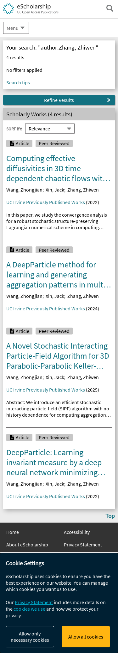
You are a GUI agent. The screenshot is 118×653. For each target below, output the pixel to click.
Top (110, 515)
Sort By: (14, 128)
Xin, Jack (55, 190)
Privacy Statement (83, 544)
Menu (13, 28)
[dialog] (59, 603)
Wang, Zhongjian (24, 190)
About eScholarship (27, 544)
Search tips (18, 82)
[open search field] (110, 8)
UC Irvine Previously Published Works (45, 202)
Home (12, 532)
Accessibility (77, 532)
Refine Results (59, 100)
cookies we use (29, 609)
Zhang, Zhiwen (83, 190)
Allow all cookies (85, 637)
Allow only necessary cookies (30, 636)
